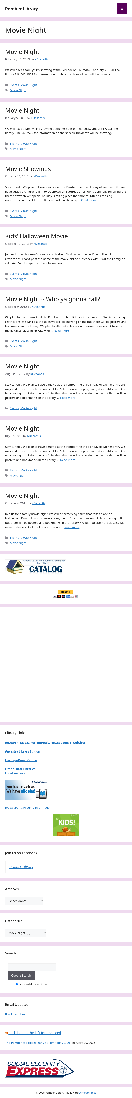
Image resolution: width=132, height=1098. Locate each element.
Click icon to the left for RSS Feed (34, 1032)
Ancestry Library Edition (22, 751)
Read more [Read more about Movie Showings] (88, 200)
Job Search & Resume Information (28, 807)
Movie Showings (28, 169)
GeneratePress (87, 1092)
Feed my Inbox (15, 1014)
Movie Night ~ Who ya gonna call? (52, 299)
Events (14, 85)
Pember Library (21, 8)
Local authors (15, 773)
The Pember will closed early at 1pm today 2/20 (37, 1043)
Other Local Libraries (20, 769)
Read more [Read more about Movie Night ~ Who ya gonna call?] (61, 330)
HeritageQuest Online (21, 760)
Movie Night (22, 52)
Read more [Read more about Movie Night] (67, 398)
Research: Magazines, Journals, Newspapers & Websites (45, 743)
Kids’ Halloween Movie (36, 236)
